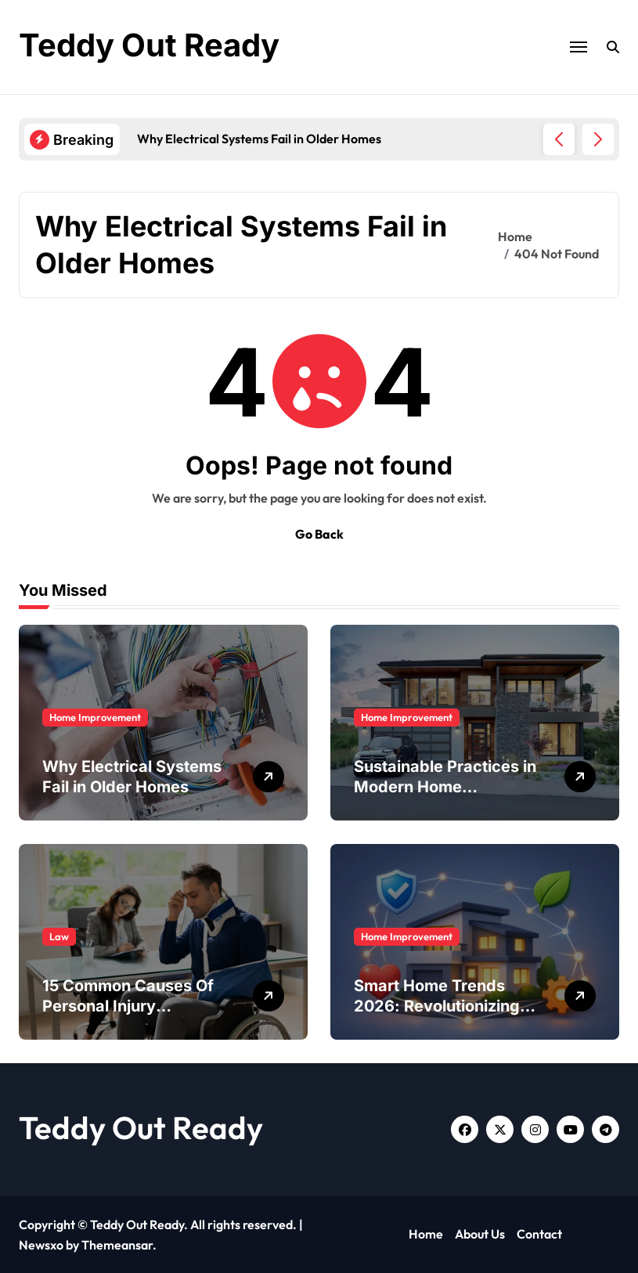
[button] (598, 139)
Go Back (319, 534)
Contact (539, 1234)
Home (426, 1234)
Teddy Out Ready (149, 45)
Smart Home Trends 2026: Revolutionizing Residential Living (437, 1006)
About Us (480, 1234)
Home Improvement (95, 717)
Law (59, 936)
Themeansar (117, 1245)
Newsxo (41, 1245)
